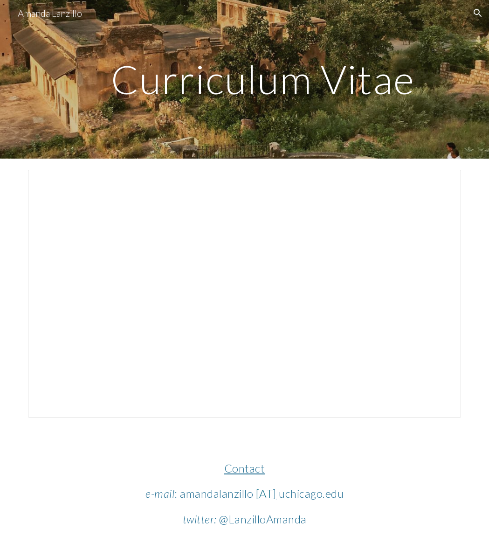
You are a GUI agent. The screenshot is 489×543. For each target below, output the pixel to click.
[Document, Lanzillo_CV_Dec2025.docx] (244, 294)
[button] (478, 13)
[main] (263, 79)
